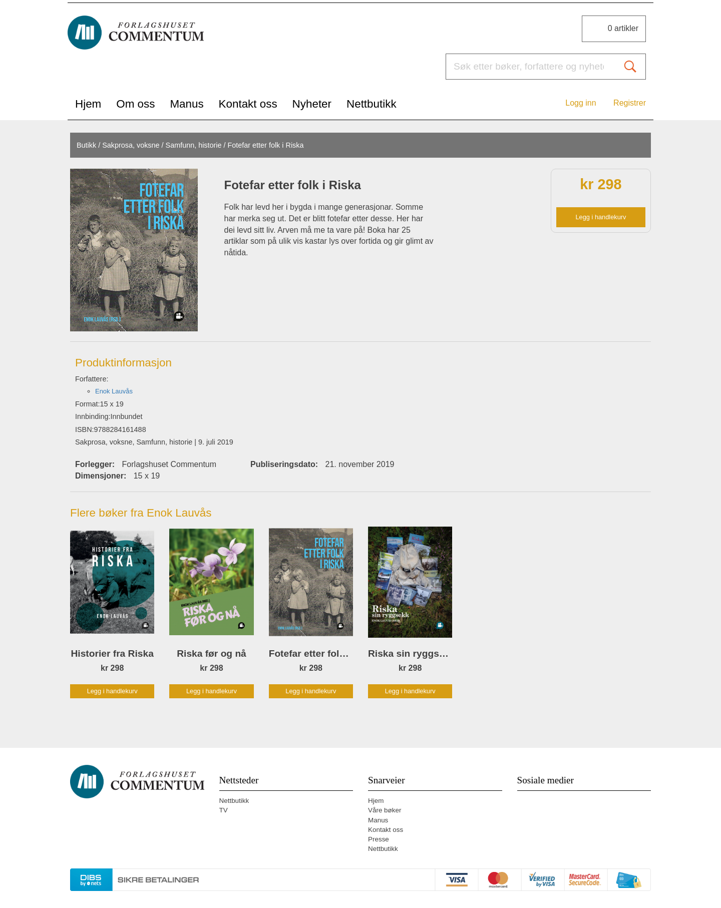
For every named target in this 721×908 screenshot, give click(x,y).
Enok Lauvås (114, 391)
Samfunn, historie (194, 145)
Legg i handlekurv (600, 217)
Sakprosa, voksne (130, 145)
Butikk (86, 145)
